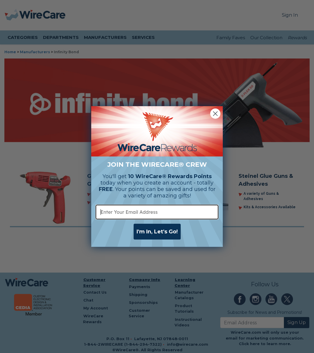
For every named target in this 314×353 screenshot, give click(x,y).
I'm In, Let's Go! (157, 231)
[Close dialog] (215, 114)
